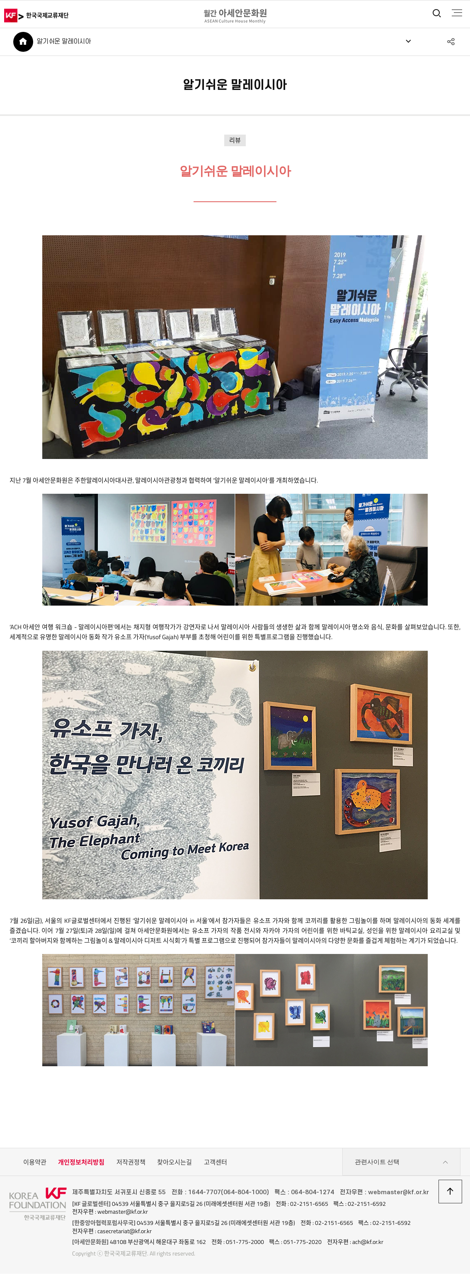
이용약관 (34, 1163)
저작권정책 (130, 1163)
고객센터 (215, 1163)
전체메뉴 (456, 13)
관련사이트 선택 (401, 1164)
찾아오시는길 (174, 1163)
